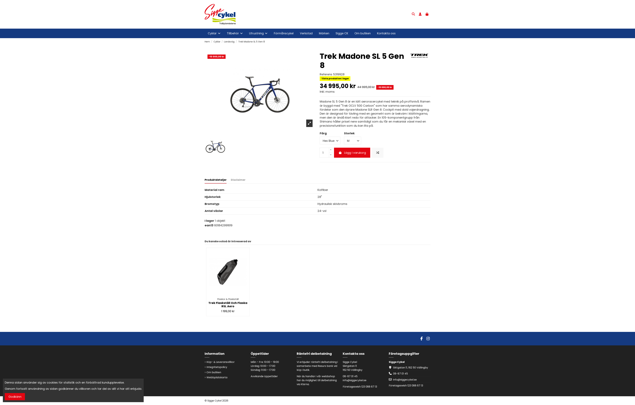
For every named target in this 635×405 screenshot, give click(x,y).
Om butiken (214, 372)
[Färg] (330, 140)
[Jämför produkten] (377, 153)
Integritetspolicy (217, 367)
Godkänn (14, 397)
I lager (209, 221)
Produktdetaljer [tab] (216, 180)
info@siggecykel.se (354, 380)
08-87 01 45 (350, 376)
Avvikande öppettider (264, 376)
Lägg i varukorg (352, 153)
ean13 (209, 225)
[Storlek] (352, 140)
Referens (326, 74)
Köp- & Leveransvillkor (221, 362)
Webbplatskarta (217, 377)
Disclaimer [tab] (238, 180)
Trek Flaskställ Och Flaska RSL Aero (227, 304)
